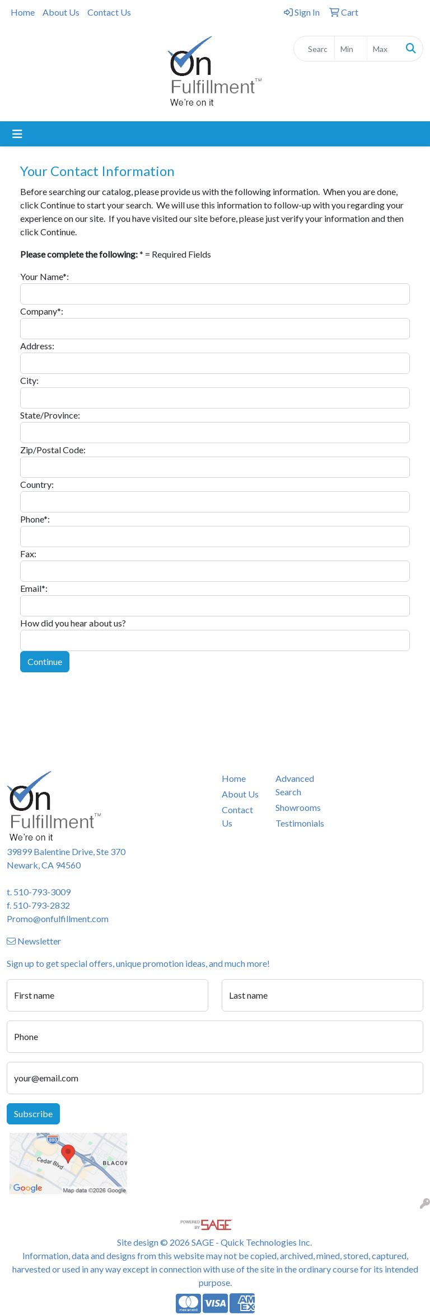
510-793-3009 (42, 891)
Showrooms (295, 807)
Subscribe (33, 1113)
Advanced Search (294, 785)
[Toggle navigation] (17, 134)
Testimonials (295, 823)
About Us (61, 12)
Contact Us (109, 12)
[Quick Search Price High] (383, 48)
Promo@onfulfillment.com (58, 918)
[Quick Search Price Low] (350, 48)
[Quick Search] (314, 48)
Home (23, 12)
